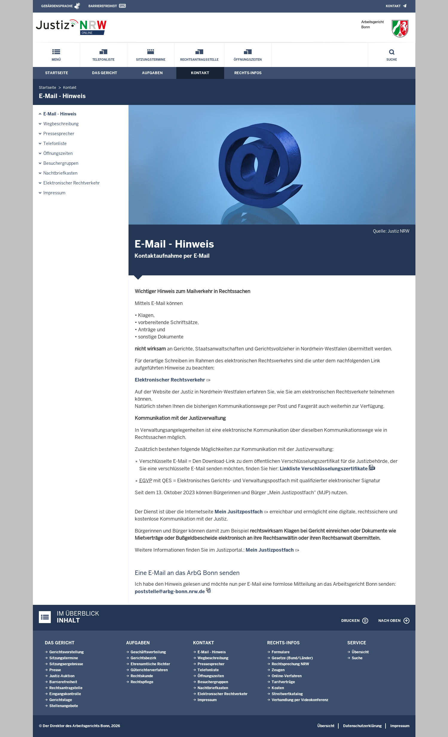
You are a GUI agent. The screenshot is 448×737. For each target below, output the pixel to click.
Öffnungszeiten (248, 60)
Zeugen (278, 670)
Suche (391, 60)
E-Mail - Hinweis (59, 114)
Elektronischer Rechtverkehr (71, 183)
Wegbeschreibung (61, 123)
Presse (55, 670)
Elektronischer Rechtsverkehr (170, 380)
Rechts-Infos (248, 73)
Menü (56, 60)
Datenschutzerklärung (362, 726)
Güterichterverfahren (149, 670)
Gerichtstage (60, 700)
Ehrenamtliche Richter (150, 664)
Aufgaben (152, 73)
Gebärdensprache (57, 6)
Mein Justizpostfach (270, 550)
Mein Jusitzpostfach (239, 512)
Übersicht (360, 652)
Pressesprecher (58, 133)
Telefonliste (103, 60)
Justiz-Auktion (61, 676)
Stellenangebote (63, 706)
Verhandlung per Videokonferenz (300, 700)
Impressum (54, 193)
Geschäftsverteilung (148, 652)
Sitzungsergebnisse (66, 664)
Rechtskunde (142, 676)
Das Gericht (104, 73)
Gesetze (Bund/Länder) (292, 658)
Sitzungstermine (150, 60)
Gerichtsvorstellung (66, 652)
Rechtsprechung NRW (290, 664)
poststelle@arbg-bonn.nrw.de (170, 591)
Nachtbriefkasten (60, 173)
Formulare (281, 652)
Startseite (56, 73)
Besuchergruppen (60, 163)
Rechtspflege (142, 682)
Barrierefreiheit (102, 6)
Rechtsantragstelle (65, 688)
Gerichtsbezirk (143, 658)
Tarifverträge (283, 682)
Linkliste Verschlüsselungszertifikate (324, 469)
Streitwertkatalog (287, 694)
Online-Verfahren (287, 676)
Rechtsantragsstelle (199, 60)
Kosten (278, 688)
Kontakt (393, 6)
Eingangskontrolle (65, 694)
